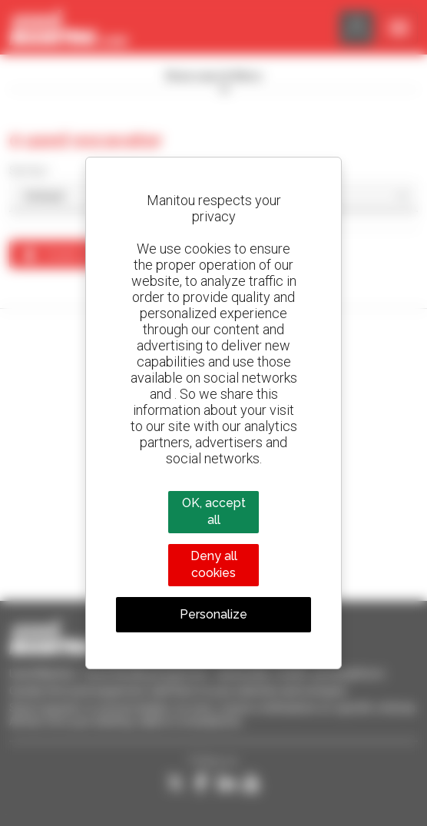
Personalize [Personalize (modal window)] (213, 614)
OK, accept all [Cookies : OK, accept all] (214, 511)
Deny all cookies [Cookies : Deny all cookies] (213, 564)
